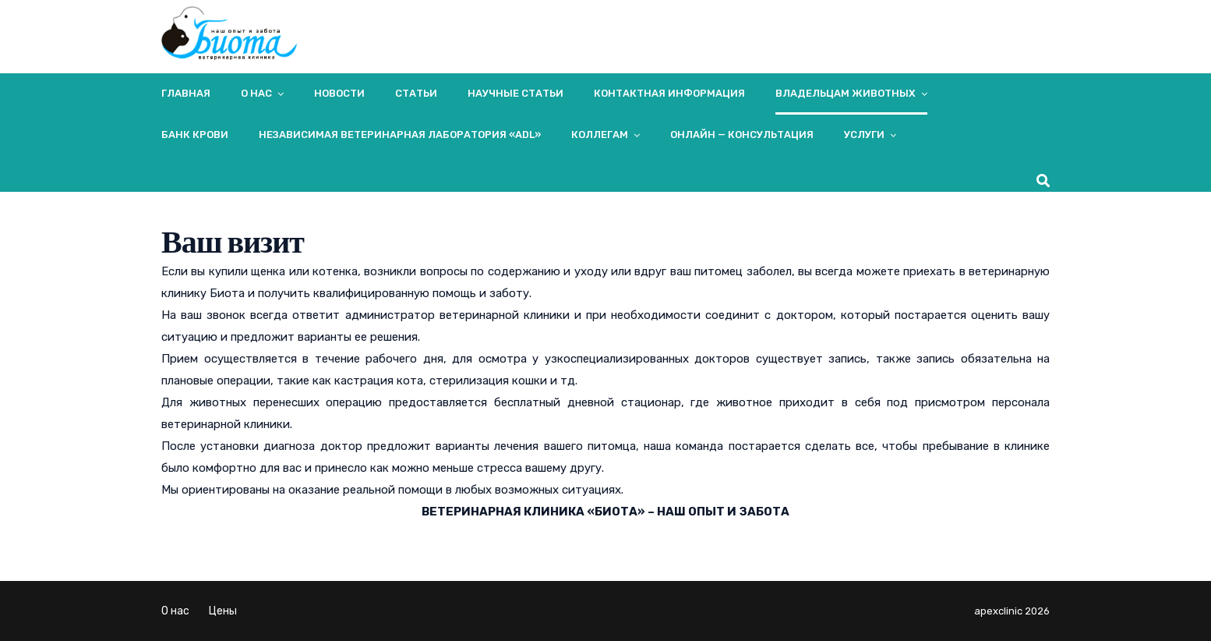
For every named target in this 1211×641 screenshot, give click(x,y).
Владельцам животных (845, 93)
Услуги (864, 134)
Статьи (416, 93)
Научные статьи (515, 93)
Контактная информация (669, 93)
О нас (256, 93)
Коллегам (599, 134)
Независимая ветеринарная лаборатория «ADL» (400, 134)
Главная (185, 93)
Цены (223, 611)
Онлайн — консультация (742, 134)
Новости (339, 93)
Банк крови (194, 134)
